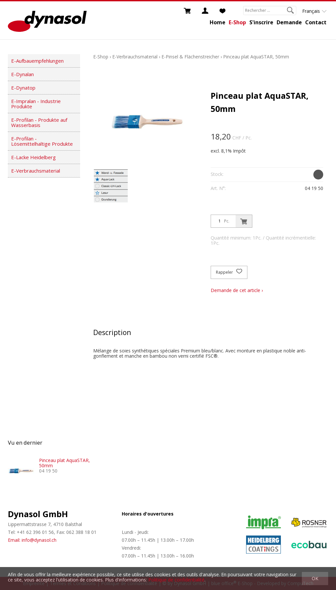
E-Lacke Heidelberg (33, 157)
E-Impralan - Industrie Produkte (36, 104)
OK (315, 578)
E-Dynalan (22, 74)
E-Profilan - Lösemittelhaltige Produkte (42, 141)
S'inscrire (261, 22)
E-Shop (237, 22)
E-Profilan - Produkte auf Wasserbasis (39, 122)
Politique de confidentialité (176, 580)
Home (217, 22)
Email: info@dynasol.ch (32, 540)
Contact (315, 22)
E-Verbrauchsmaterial (35, 170)
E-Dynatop (23, 87)
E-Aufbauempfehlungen (37, 60)
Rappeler (229, 272)
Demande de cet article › (237, 290)
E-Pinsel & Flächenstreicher (190, 56)
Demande (289, 22)
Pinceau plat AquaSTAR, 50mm (256, 56)
